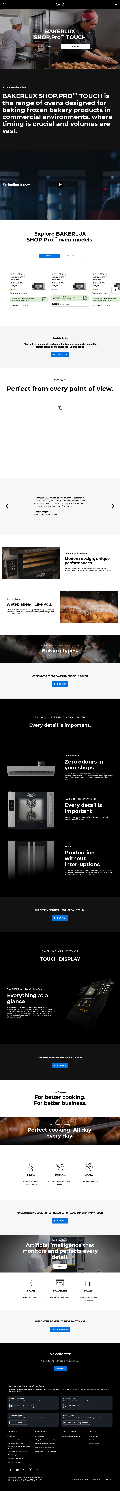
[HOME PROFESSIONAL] (60, 4)
